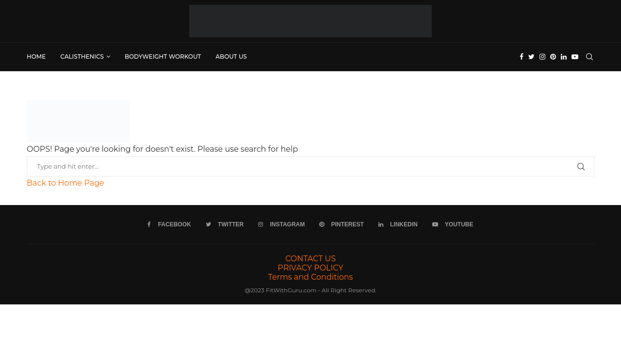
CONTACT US (310, 258)
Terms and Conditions (310, 277)
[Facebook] (521, 57)
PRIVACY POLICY (310, 267)
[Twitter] (531, 57)
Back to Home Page (65, 183)
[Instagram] (542, 57)
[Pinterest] (553, 57)
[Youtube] (575, 57)
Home (36, 56)
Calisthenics (82, 56)
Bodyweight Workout (163, 56)
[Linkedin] (564, 57)
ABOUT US (231, 56)
